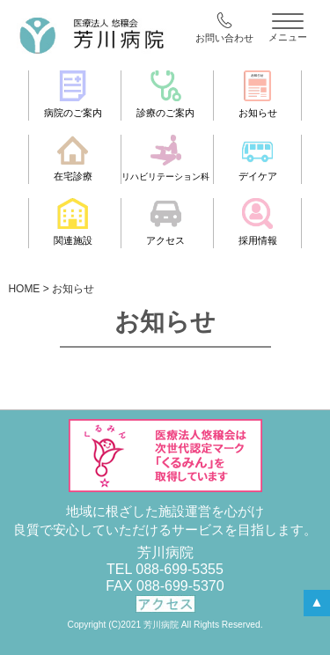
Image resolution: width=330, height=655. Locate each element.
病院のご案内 (73, 94)
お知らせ (257, 94)
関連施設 (73, 222)
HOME (24, 289)
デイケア (257, 158)
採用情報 (257, 222)
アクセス (165, 222)
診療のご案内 (165, 94)
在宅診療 (73, 158)
